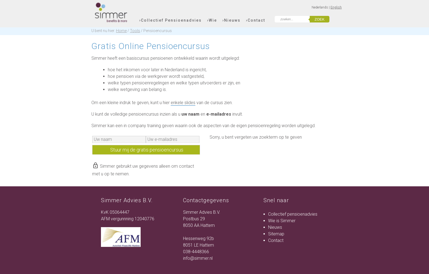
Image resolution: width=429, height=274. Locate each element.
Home (121, 30)
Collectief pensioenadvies (292, 214)
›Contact (255, 20)
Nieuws (275, 227)
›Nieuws (231, 20)
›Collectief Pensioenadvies (170, 20)
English (336, 7)
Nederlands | (321, 7)
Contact (275, 240)
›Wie (212, 20)
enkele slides (183, 102)
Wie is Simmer (281, 220)
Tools (135, 30)
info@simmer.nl (198, 258)
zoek (319, 19)
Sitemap (276, 233)
